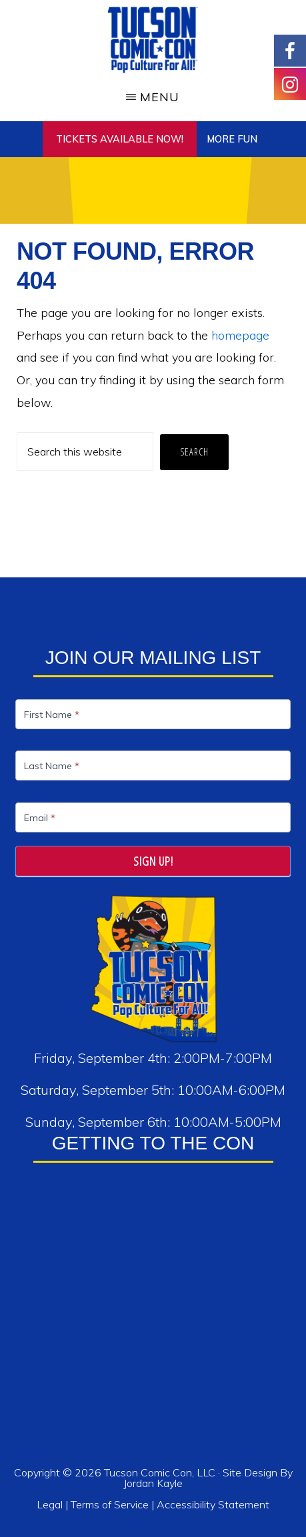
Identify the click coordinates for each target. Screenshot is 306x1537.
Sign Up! (153, 861)
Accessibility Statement (213, 1504)
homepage (240, 335)
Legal (51, 1504)
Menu (159, 97)
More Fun (232, 139)
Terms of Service (110, 1504)
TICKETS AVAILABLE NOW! (119, 139)
